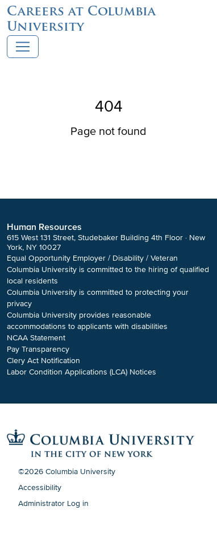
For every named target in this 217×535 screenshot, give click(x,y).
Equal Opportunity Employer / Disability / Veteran (92, 258)
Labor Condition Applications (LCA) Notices (81, 372)
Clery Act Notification (43, 360)
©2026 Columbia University (66, 471)
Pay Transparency (38, 349)
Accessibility (39, 487)
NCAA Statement (36, 338)
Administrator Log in (53, 503)
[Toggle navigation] (23, 46)
